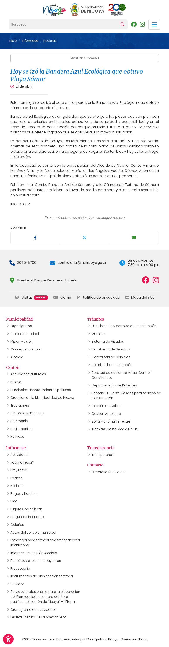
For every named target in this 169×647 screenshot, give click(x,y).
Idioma (62, 297)
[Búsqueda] (63, 24)
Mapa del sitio (140, 297)
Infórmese (30, 40)
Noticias (49, 40)
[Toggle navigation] (154, 24)
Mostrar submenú (84, 58)
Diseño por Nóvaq (134, 639)
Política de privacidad (98, 297)
